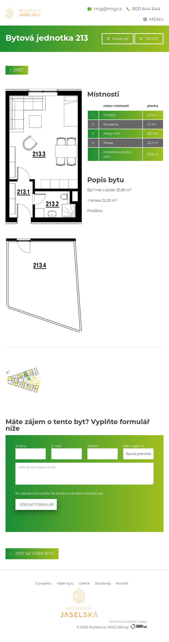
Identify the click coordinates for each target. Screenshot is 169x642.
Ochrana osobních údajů (128, 622)
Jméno (20, 446)
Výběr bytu (65, 583)
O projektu (43, 583)
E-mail (56, 446)
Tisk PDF (149, 39)
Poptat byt (118, 39)
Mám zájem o (133, 446)
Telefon (93, 446)
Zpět (17, 70)
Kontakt (122, 583)
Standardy (103, 583)
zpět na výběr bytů (32, 554)
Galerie (84, 583)
